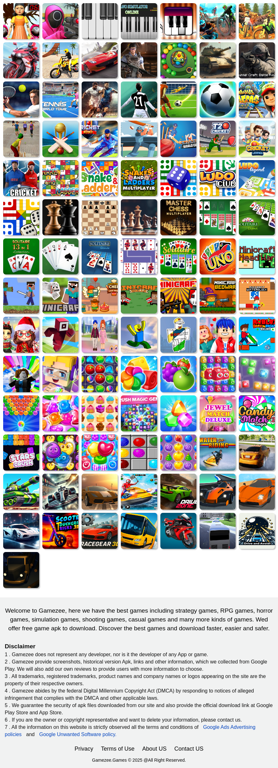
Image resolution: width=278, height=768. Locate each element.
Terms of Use (117, 749)
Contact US (188, 749)
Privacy (84, 749)
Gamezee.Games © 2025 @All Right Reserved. (139, 760)
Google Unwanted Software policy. (77, 734)
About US (154, 749)
